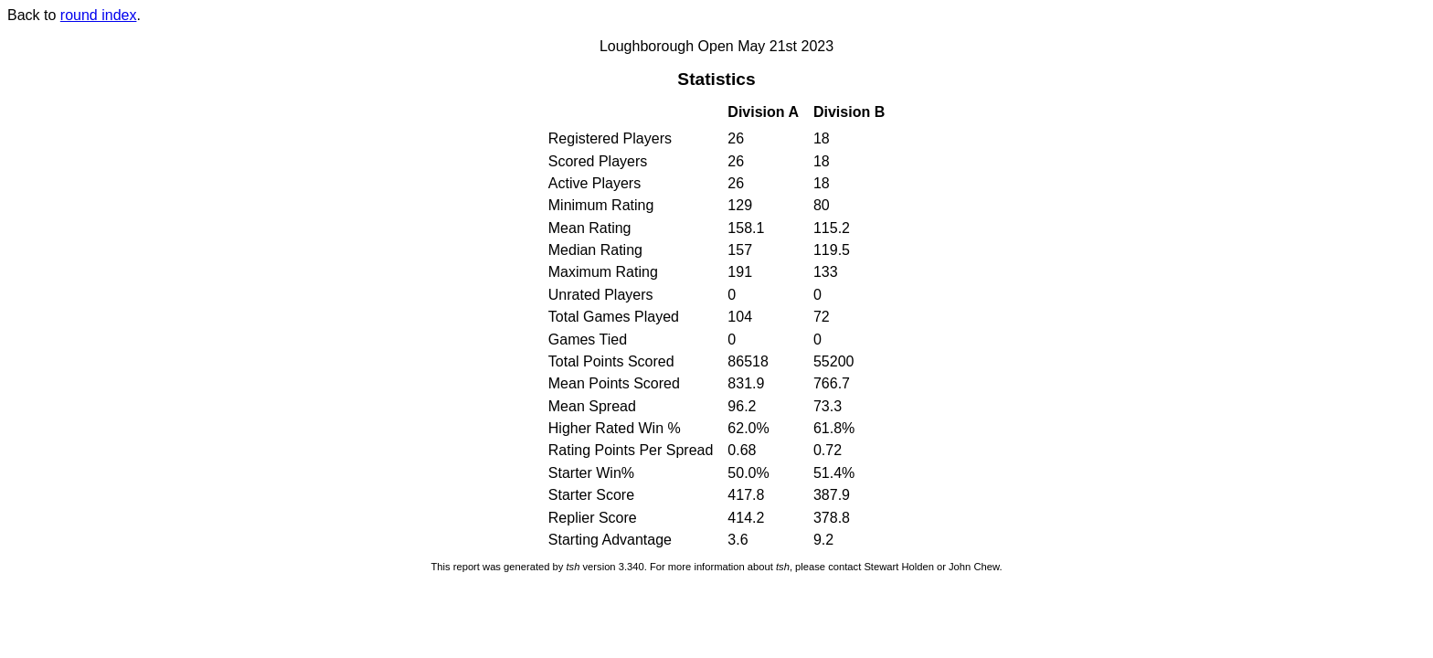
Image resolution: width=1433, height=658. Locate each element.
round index (98, 15)
